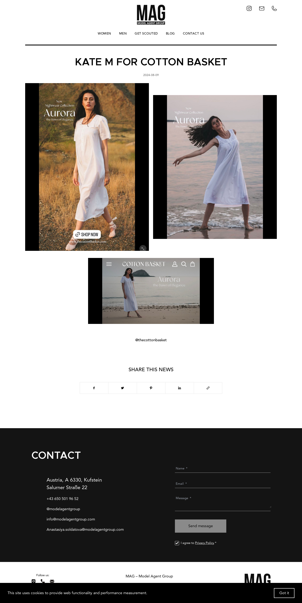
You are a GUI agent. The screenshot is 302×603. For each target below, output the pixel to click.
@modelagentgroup (63, 509)
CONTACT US (193, 33)
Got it (284, 593)
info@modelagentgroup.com (71, 519)
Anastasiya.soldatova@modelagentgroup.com (85, 529)
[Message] (223, 502)
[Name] (223, 468)
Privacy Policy (204, 543)
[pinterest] (151, 388)
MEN (123, 33)
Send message (200, 526)
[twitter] (122, 388)
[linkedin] (179, 388)
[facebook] (94, 388)
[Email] (223, 484)
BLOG (170, 33)
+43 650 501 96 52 (62, 499)
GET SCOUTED (146, 33)
